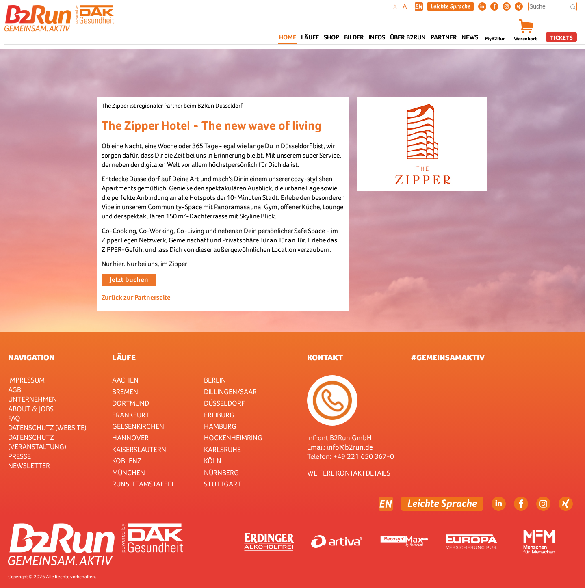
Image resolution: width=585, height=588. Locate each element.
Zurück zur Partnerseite (136, 297)
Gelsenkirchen (138, 426)
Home (287, 37)
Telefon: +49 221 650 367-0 (350, 456)
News (470, 37)
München (128, 472)
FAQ (14, 418)
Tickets (561, 37)
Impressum (26, 380)
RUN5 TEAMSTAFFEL (143, 484)
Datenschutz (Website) (47, 427)
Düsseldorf (224, 403)
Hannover (130, 437)
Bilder (354, 37)
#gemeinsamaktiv (448, 357)
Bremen (125, 391)
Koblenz (126, 460)
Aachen (125, 380)
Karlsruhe (222, 449)
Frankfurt (131, 415)
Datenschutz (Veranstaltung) (37, 442)
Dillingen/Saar (230, 391)
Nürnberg (221, 472)
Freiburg (219, 415)
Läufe (124, 357)
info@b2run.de (350, 447)
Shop (331, 37)
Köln (212, 460)
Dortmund (130, 403)
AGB (14, 389)
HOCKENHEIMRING (233, 437)
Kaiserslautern (139, 449)
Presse (19, 456)
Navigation (31, 357)
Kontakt (325, 357)
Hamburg (220, 426)
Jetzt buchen (129, 279)
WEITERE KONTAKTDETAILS (348, 473)
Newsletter (29, 465)
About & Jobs (31, 408)
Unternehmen (32, 399)
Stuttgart (222, 484)
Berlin (215, 380)
